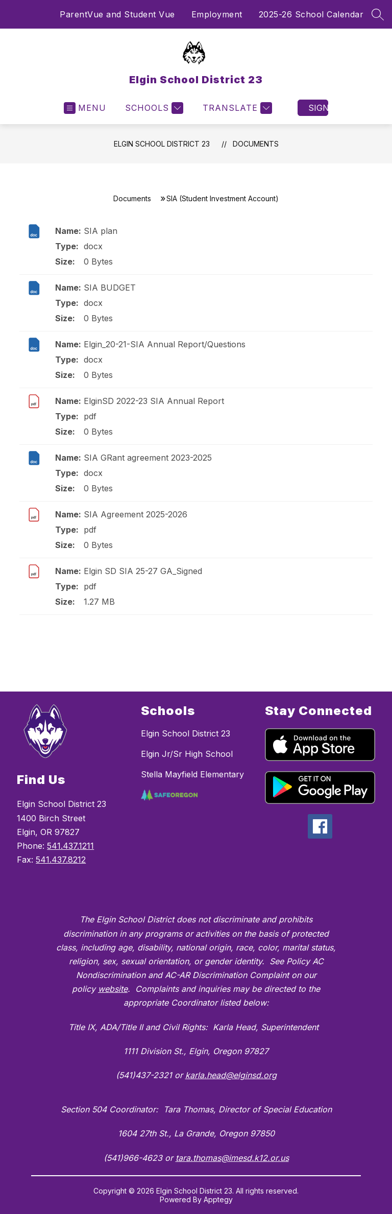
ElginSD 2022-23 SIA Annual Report (154, 401)
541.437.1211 (70, 846)
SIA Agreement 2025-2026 (135, 514)
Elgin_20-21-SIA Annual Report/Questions (165, 344)
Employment (216, 14)
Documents (256, 143)
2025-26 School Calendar (311, 14)
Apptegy (218, 1199)
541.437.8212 (61, 859)
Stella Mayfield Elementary (192, 774)
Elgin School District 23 (162, 143)
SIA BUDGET (110, 287)
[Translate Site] (236, 108)
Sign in (318, 108)
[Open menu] (85, 108)
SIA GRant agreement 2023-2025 (148, 458)
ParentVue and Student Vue (117, 14)
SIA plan (100, 231)
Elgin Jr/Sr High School (187, 754)
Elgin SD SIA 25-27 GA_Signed (143, 571)
